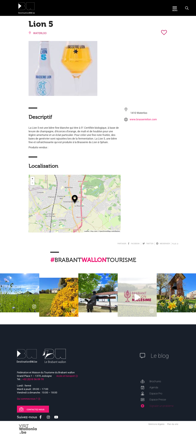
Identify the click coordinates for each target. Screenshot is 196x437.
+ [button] (32, 178)
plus (175, 244)
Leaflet (86, 231)
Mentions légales (156, 424)
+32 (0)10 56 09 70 (33, 379)
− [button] (32, 182)
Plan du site (172, 424)
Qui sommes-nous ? (27, 398)
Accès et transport (65, 376)
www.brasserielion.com (143, 119)
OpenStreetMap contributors (109, 231)
